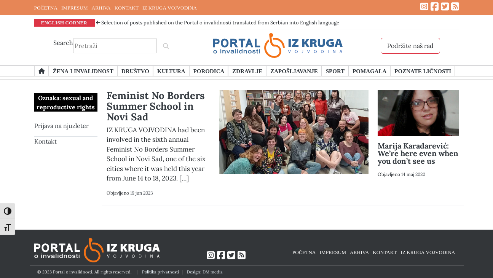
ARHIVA (101, 7)
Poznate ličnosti (422, 71)
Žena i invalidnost (83, 71)
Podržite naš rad (410, 46)
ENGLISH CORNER (64, 22)
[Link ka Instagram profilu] (424, 7)
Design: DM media (205, 272)
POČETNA (45, 7)
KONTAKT (127, 7)
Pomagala (369, 71)
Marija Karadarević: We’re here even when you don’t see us (418, 153)
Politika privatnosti (160, 272)
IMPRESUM (74, 7)
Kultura (171, 71)
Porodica (209, 71)
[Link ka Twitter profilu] (445, 7)
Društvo (135, 71)
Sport (335, 71)
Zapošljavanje (293, 71)
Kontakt (45, 141)
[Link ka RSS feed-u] (455, 7)
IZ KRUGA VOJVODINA (169, 7)
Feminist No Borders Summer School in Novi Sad (156, 106)
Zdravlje (247, 71)
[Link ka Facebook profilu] (435, 7)
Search (63, 42)
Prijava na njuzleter (61, 125)
